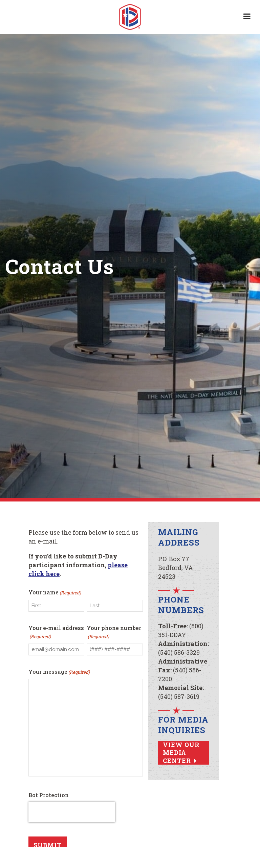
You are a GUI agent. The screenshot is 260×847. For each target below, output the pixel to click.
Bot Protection (48, 797)
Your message (59, 674)
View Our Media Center (181, 753)
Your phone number (114, 633)
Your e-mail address (56, 633)
